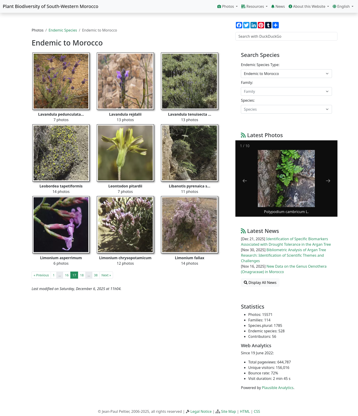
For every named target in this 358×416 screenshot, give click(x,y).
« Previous (41, 275)
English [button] (342, 6)
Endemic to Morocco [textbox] (261, 73)
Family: (247, 82)
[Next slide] (328, 180)
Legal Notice (201, 411)
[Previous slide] (245, 180)
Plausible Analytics (277, 387)
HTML (245, 411)
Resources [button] (253, 6)
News (278, 6)
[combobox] (286, 73)
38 (96, 275)
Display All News (260, 282)
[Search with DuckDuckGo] (286, 36)
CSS (257, 411)
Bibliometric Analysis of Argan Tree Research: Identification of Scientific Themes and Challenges (283, 255)
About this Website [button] (307, 6)
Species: (248, 100)
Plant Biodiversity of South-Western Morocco (50, 6)
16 (66, 275)
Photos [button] (226, 6)
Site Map (228, 411)
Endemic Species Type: (260, 64)
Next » (106, 275)
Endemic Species (63, 30)
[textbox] (283, 91)
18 (82, 275)
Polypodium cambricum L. (286, 211)
